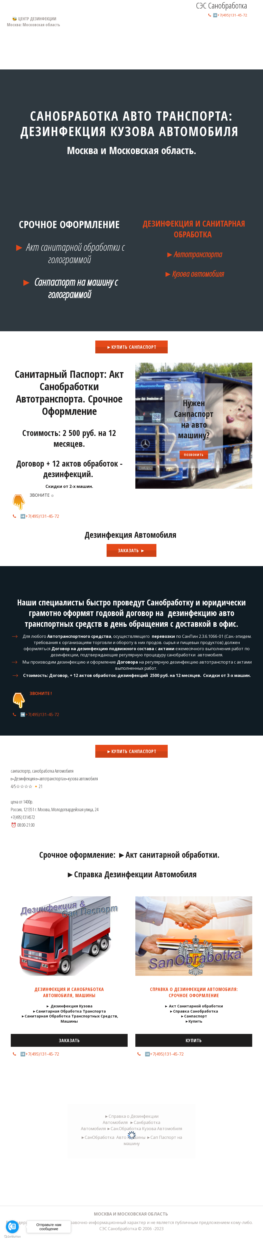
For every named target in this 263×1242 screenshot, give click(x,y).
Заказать (69, 1040)
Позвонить (194, 454)
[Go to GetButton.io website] (12, 1236)
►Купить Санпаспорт (131, 347)
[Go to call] (12, 1226)
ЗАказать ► (131, 550)
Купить (194, 1040)
